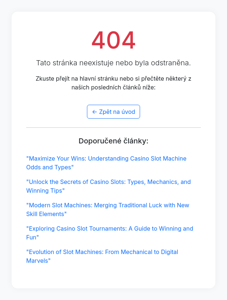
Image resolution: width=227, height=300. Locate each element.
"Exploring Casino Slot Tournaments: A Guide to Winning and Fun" (109, 233)
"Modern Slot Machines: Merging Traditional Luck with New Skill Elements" (107, 209)
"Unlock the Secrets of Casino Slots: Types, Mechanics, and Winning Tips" (108, 186)
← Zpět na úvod (113, 111)
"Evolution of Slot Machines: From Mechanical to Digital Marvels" (102, 256)
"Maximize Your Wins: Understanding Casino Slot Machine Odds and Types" (106, 163)
